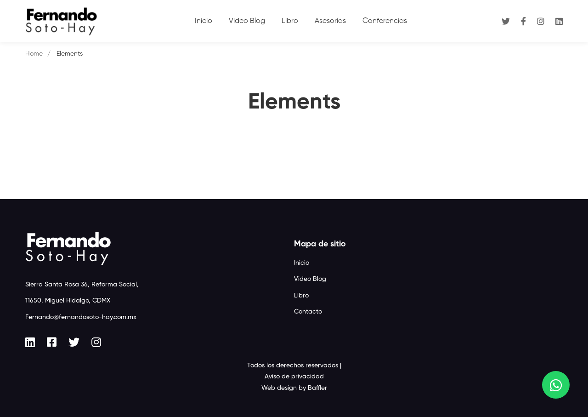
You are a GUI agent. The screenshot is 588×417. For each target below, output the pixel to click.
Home (34, 54)
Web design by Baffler (294, 388)
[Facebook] (523, 21)
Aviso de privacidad (294, 376)
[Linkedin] (559, 21)
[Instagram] (540, 21)
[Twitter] (505, 21)
